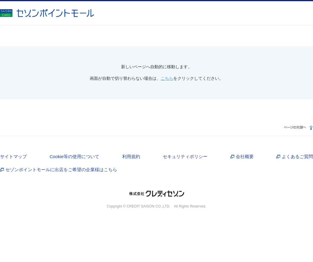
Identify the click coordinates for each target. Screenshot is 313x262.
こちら (167, 78)
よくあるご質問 (297, 156)
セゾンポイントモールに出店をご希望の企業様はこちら (61, 169)
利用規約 (131, 156)
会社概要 (245, 156)
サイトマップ (13, 156)
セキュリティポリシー (185, 156)
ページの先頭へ (297, 127)
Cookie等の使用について (74, 156)
